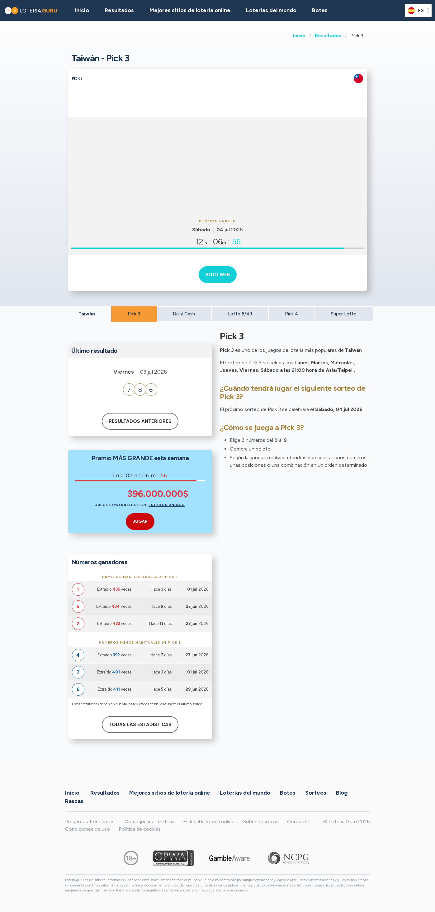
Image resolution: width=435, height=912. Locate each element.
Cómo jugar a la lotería (149, 822)
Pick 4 (291, 314)
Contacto (298, 822)
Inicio (299, 36)
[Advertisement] (217, 167)
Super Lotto (344, 314)
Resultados (328, 36)
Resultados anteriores (140, 421)
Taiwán (86, 314)
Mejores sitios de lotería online (189, 10)
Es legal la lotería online (208, 822)
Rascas (74, 800)
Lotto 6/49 (240, 314)
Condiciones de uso (87, 829)
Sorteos (315, 792)
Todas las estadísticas (140, 724)
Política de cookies (140, 829)
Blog (342, 792)
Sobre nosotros (260, 822)
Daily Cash (184, 314)
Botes (320, 10)
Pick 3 (134, 314)
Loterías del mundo (271, 10)
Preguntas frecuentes (90, 822)
